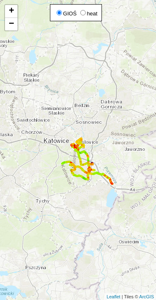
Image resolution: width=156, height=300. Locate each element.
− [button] (11, 24)
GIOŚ (67, 13)
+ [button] (11, 11)
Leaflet (113, 296)
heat (88, 13)
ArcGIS (146, 296)
